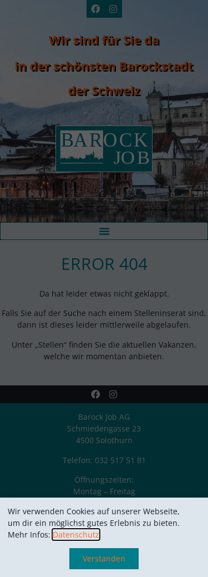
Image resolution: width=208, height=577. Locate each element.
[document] (104, 288)
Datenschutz (76, 534)
